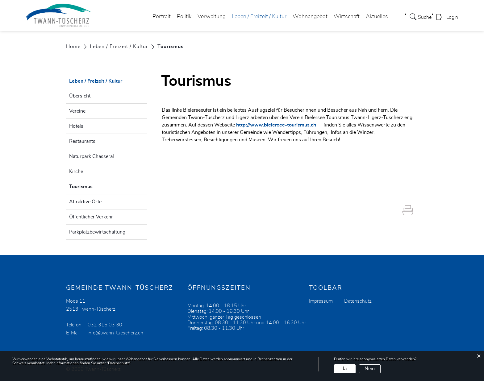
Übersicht (79, 95)
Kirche (76, 171)
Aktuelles (377, 16)
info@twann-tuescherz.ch (115, 332)
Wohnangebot (310, 16)
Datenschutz (358, 301)
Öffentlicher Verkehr (91, 216)
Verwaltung (212, 16)
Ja (345, 368)
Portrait (161, 16)
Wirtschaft (347, 16)
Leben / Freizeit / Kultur (259, 16)
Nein (370, 368)
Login (452, 17)
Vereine (77, 111)
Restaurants (82, 141)
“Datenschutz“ (118, 363)
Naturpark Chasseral (91, 156)
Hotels (76, 126)
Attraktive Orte (85, 201)
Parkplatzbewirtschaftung (97, 232)
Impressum (321, 301)
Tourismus (96, 185)
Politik (184, 16)
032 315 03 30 (105, 324)
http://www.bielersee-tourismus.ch (279, 124)
